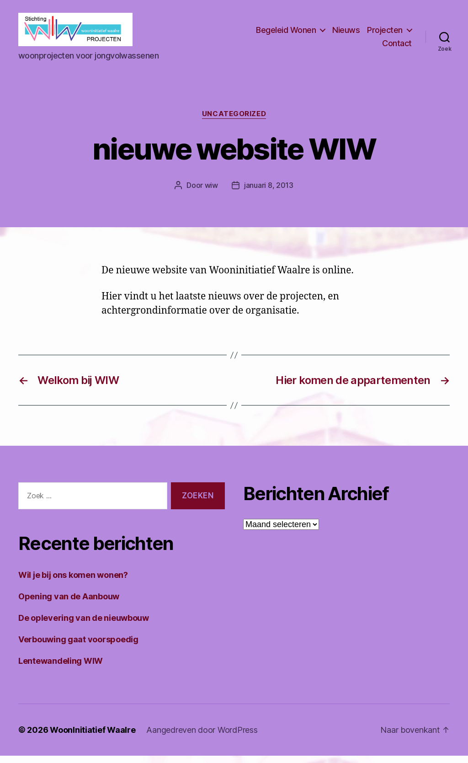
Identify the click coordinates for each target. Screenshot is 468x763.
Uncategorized (234, 121)
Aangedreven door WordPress (201, 737)
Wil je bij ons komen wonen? (73, 582)
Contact (397, 47)
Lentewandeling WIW (60, 668)
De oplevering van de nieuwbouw (83, 625)
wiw (211, 192)
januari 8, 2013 (268, 192)
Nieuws (346, 33)
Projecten (385, 33)
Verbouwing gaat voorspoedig (78, 646)
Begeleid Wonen (286, 33)
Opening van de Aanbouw (68, 603)
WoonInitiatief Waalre (92, 737)
